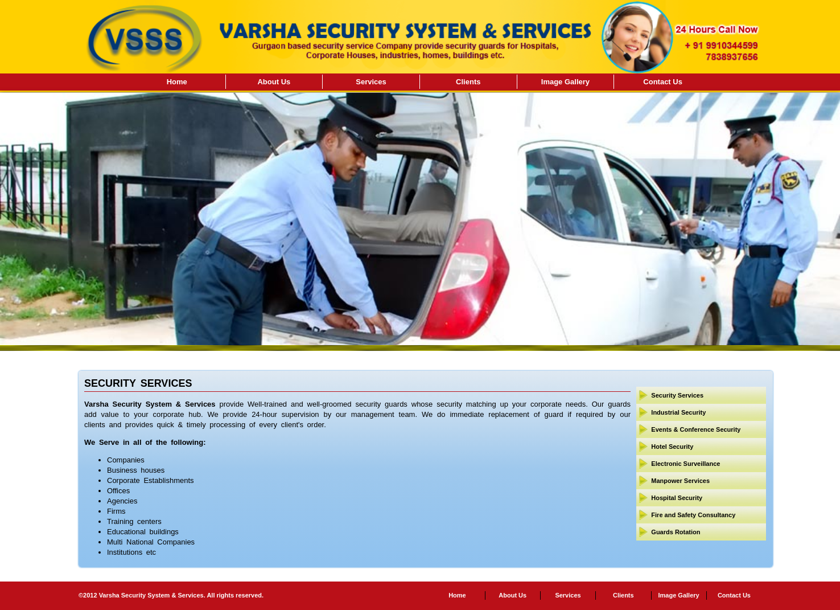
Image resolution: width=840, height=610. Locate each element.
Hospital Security (676, 497)
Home (177, 81)
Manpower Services (680, 480)
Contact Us (662, 81)
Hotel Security (672, 446)
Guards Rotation (675, 532)
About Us (273, 81)
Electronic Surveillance (685, 463)
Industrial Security (678, 412)
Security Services (677, 395)
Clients (468, 81)
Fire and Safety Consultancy (693, 514)
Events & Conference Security (695, 429)
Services (371, 81)
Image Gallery (565, 81)
